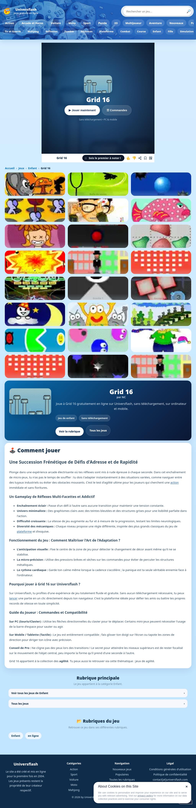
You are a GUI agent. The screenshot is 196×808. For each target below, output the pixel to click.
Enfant (157, 31)
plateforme (24, 531)
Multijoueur (133, 23)
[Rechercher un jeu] (157, 11)
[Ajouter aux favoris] (145, 158)
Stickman (86, 31)
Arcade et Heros (32, 23)
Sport (87, 23)
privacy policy (145, 795)
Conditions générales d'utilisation (170, 769)
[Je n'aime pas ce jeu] (134, 158)
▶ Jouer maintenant (82, 110)
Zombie (69, 31)
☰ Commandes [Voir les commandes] (117, 110)
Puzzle (102, 23)
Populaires (122, 774)
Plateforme (106, 31)
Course (141, 31)
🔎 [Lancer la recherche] (189, 11)
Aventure (155, 23)
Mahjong (33, 31)
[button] (103, 158)
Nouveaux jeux (122, 769)
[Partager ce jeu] (140, 158)
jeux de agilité (144, 661)
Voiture (56, 23)
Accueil (10, 168)
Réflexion (51, 31)
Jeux (21, 168)
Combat (125, 31)
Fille (170, 31)
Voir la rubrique (69, 431)
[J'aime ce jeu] (128, 158)
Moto (72, 23)
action (174, 482)
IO (116, 23)
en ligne (33, 736)
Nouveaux (176, 23)
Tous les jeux (98, 430)
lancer (13, 598)
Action (9, 23)
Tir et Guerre (13, 31)
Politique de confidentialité (170, 774)
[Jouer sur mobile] (150, 158)
